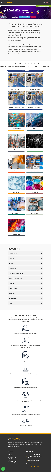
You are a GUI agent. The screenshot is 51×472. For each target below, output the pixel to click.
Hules (10, 303)
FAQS (9, 460)
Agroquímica (12, 268)
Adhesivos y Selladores (16, 273)
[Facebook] (35, 466)
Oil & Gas (12, 293)
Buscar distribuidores (12, 461)
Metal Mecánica (13, 288)
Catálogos (10, 455)
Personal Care (13, 283)
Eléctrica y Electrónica (15, 278)
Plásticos (11, 258)
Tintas (11, 263)
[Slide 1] (24, 17)
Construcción (12, 298)
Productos (10, 454)
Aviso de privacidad (12, 462)
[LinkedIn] (31, 466)
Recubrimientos (13, 253)
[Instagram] (38, 466)
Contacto (10, 458)
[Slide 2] (27, 17)
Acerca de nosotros (12, 457)
